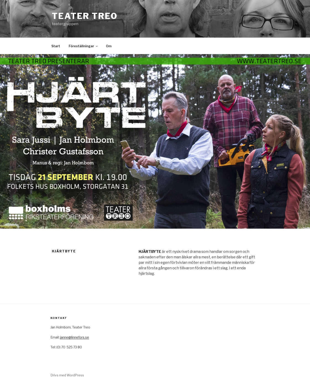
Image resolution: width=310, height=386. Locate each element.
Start (55, 46)
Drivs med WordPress (67, 375)
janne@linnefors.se (74, 337)
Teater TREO (85, 16)
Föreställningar (83, 46)
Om (109, 46)
